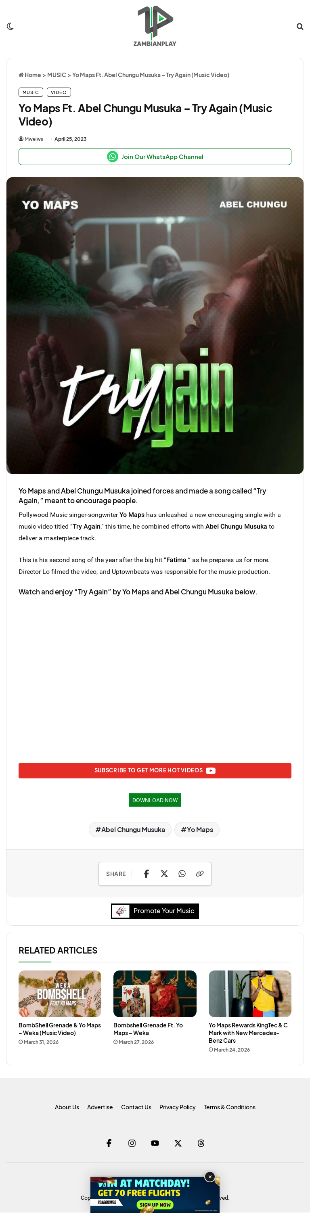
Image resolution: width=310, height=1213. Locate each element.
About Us (67, 1107)
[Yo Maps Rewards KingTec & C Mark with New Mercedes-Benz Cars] (250, 994)
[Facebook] (109, 1144)
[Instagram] (132, 1144)
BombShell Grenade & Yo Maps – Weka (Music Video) (60, 1029)
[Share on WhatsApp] (182, 874)
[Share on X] (164, 874)
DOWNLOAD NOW (155, 801)
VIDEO (59, 92)
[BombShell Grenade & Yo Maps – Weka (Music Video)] (60, 994)
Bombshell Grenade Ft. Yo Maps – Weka (148, 1029)
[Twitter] (178, 1144)
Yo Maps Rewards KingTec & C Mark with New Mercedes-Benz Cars (248, 1033)
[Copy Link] (200, 874)
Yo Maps (32, 490)
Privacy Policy (177, 1107)
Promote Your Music (155, 912)
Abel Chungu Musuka (95, 490)
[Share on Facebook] (146, 874)
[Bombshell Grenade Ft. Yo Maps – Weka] (154, 994)
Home (30, 74)
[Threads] (201, 1144)
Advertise (100, 1107)
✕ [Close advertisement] (210, 1177)
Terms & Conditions (230, 1107)
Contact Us (136, 1107)
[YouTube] (155, 1144)
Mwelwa (34, 139)
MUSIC (56, 74)
